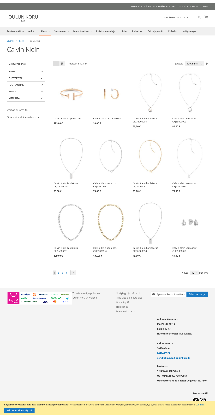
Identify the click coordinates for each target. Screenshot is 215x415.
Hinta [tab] (12, 71)
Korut (21, 41)
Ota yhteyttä (122, 302)
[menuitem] (14, 31)
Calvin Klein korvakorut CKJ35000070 (184, 249)
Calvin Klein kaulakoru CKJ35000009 (184, 120)
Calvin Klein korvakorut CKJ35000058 (145, 249)
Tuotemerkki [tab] (16, 84)
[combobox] (182, 17)
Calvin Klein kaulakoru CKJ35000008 (145, 120)
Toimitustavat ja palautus (86, 293)
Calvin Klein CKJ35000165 (107, 118)
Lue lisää (200, 404)
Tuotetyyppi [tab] (16, 78)
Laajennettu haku (125, 311)
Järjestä (179, 63)
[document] (108, 408)
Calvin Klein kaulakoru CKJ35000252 (105, 249)
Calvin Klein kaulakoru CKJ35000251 (66, 249)
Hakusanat (122, 306)
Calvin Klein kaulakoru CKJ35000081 (145, 185)
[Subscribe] (197, 294)
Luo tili (204, 6)
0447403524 (163, 353)
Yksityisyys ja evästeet (128, 293)
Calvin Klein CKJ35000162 (67, 118)
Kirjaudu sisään (187, 6)
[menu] (107, 31)
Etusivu (10, 41)
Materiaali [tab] (15, 98)
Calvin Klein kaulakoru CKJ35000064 (66, 185)
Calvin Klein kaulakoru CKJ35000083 (184, 185)
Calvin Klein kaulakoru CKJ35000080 (105, 185)
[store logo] (23, 18)
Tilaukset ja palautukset (129, 297)
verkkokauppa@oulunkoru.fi (173, 357)
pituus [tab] (13, 91)
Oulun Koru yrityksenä (84, 297)
